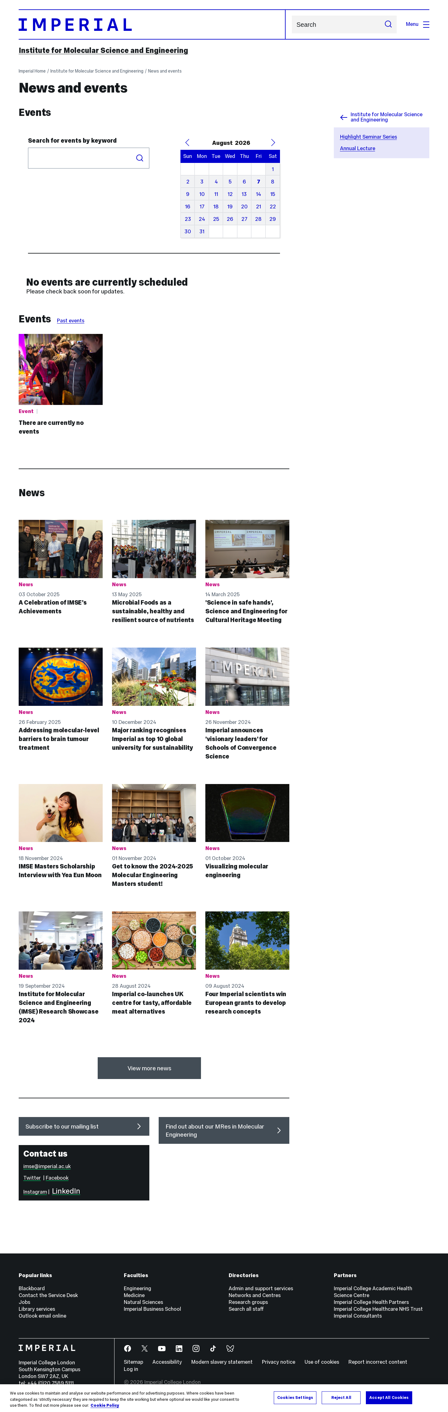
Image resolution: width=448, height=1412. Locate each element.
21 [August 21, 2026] (258, 206)
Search (139, 158)
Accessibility (167, 1362)
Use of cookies (322, 1362)
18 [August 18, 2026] (216, 206)
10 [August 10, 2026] (202, 194)
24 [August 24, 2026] (202, 219)
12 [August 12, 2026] (230, 194)
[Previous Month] (187, 142)
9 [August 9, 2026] (187, 194)
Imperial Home (32, 71)
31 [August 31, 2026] (201, 231)
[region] (224, 1398)
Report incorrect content (377, 1362)
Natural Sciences (143, 1302)
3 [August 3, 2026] (201, 181)
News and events (165, 71)
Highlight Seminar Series (368, 137)
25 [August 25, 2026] (216, 219)
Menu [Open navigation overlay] (417, 24)
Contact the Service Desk (48, 1295)
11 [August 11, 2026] (216, 194)
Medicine (134, 1295)
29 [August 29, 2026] (272, 219)
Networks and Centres (255, 1295)
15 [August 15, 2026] (272, 194)
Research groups (248, 1302)
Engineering (137, 1288)
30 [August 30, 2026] (187, 231)
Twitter (32, 1178)
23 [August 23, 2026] (188, 219)
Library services (37, 1309)
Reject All (341, 1397)
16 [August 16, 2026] (187, 206)
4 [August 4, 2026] (216, 181)
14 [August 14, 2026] (258, 194)
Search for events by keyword (72, 140)
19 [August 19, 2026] (230, 206)
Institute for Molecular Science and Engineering (103, 50)
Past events (70, 320)
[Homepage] (152, 24)
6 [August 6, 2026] (244, 181)
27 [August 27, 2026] (244, 219)
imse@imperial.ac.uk (47, 1166)
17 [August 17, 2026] (202, 206)
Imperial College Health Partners (371, 1302)
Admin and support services (261, 1288)
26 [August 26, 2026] (230, 219)
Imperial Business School (152, 1309)
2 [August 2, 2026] (187, 181)
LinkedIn (66, 1191)
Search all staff (246, 1309)
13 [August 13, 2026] (244, 194)
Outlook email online (42, 1316)
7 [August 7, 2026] (258, 181)
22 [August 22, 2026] (273, 206)
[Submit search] (388, 24)
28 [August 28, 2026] (258, 219)
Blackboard (32, 1288)
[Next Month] (273, 142)
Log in (131, 1369)
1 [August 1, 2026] (273, 169)
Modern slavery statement (222, 1362)
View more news (149, 1068)
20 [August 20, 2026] (244, 206)
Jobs (24, 1302)
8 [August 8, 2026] (272, 181)
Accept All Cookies (388, 1397)
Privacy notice (278, 1362)
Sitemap (133, 1362)
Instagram (35, 1192)
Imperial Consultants (358, 1316)
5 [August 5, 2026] (230, 181)
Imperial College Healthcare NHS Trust (378, 1309)
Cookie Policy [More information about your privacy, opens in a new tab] (105, 1405)
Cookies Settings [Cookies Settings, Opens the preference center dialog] (295, 1397)
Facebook (57, 1178)
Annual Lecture (357, 148)
